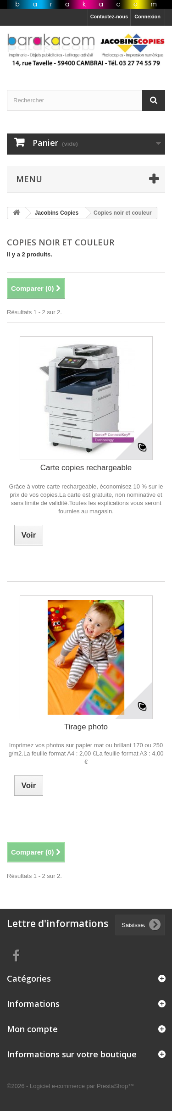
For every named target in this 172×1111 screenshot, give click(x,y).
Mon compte (32, 1028)
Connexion (147, 16)
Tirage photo (86, 726)
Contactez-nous (109, 16)
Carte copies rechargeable (86, 467)
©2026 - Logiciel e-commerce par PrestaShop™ (70, 1086)
